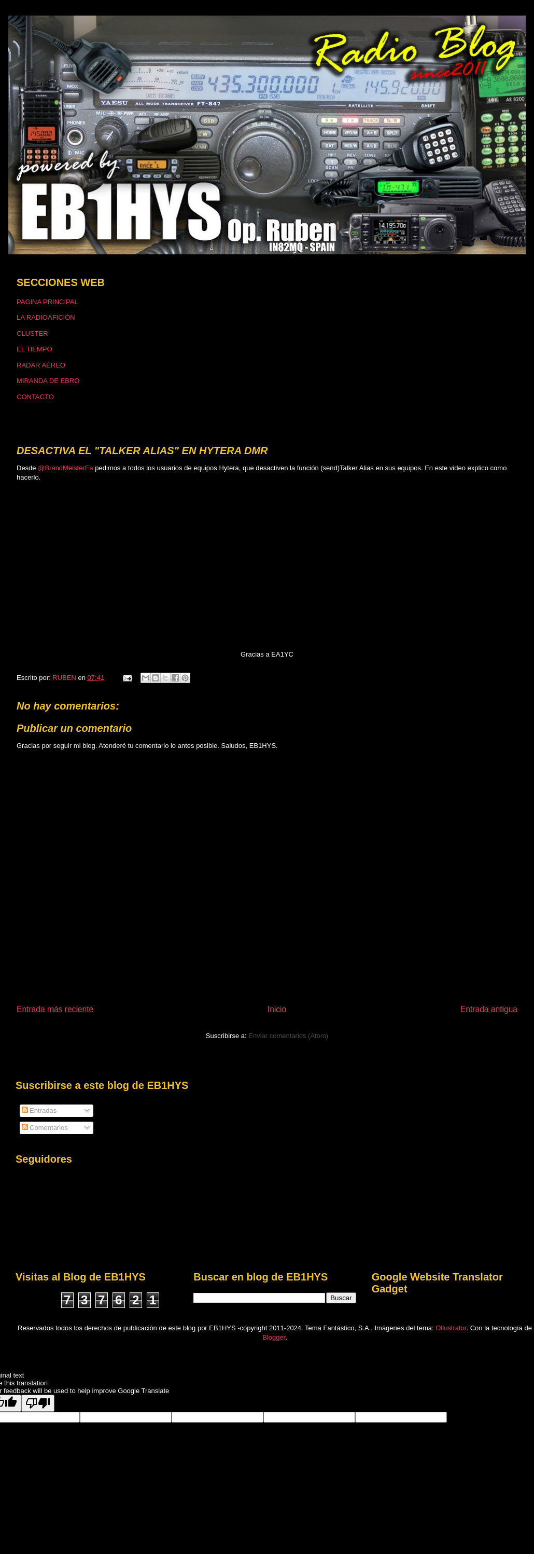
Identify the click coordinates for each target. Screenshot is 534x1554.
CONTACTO (35, 397)
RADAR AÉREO (41, 365)
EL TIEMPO (34, 349)
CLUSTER (32, 333)
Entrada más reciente (55, 1009)
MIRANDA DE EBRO (48, 381)
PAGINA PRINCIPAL (47, 302)
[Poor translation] (37, 1403)
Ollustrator (450, 1328)
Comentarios (45, 1128)
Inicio (277, 1009)
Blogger (273, 1337)
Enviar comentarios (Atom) (288, 1036)
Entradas (39, 1110)
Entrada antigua (488, 1009)
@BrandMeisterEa (65, 468)
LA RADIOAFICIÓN (46, 317)
